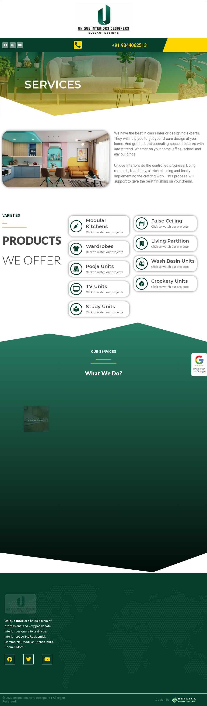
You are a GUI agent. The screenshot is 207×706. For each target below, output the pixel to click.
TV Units (96, 286)
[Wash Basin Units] (142, 264)
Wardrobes (99, 246)
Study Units (100, 306)
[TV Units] (76, 289)
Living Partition (170, 241)
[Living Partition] (142, 243)
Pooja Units (100, 266)
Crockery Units (169, 281)
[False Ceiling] (142, 223)
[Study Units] (76, 309)
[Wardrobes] (76, 249)
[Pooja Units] (76, 269)
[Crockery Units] (142, 284)
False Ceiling (166, 221)
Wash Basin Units (173, 261)
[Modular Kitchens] (76, 226)
